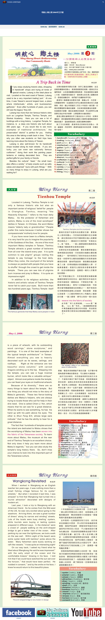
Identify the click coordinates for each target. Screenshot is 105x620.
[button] (103, 2)
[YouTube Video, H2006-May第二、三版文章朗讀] (86, 32)
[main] (52, 12)
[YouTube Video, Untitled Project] (18, 32)
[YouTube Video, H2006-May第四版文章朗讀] (52, 32)
